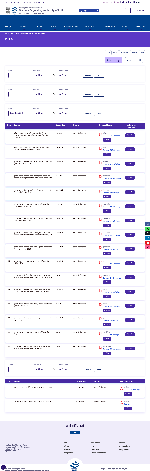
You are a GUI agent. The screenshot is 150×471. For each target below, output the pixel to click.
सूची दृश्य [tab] (108, 50)
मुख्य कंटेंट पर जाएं (107, 2)
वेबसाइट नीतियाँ (68, 443)
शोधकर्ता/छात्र (18, 2)
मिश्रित (142, 43)
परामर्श (108, 43)
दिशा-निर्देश (134, 43)
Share (108, 130)
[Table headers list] (75, 116)
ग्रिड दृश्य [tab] (128, 50)
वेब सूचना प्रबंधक (124, 439)
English (138, 2)
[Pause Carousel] (75, 422)
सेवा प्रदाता (27, 2)
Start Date (37, 79)
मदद (92, 436)
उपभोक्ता (9, 2)
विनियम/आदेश (124, 43)
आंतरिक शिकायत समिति (98, 443)
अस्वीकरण (122, 433)
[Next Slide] (78, 422)
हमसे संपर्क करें (95, 433)
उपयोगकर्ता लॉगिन (139, 11)
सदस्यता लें (67, 439)
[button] (120, 2)
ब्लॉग (65, 433)
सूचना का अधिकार (124, 436)
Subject (11, 60)
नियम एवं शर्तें (95, 439)
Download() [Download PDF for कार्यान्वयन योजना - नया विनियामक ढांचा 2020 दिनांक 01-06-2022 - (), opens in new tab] (127, 394)
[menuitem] (8, 19)
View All (130, 125)
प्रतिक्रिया (66, 436)
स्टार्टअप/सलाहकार (38, 2)
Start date (37, 60)
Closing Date (63, 60)
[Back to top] (3, 467)
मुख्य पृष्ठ (7, 23)
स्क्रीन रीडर (116, 2)
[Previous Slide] (71, 422)
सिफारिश (115, 43)
